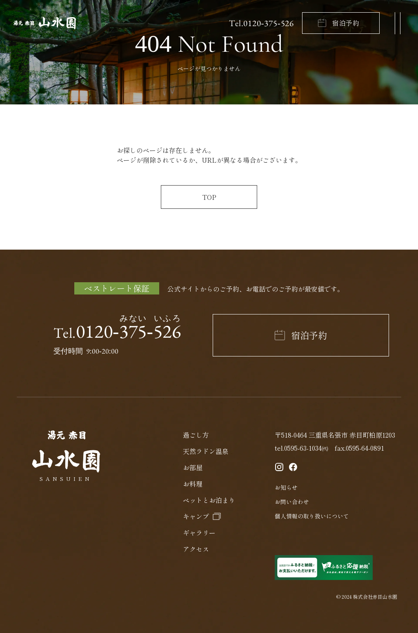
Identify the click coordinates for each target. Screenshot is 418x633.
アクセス (196, 549)
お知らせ (286, 487)
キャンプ (196, 516)
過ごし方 (196, 435)
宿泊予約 (346, 23)
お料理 (192, 484)
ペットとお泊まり (209, 500)
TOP (209, 197)
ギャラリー (199, 533)
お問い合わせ (292, 502)
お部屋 (192, 467)
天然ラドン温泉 (206, 451)
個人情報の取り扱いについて (312, 516)
